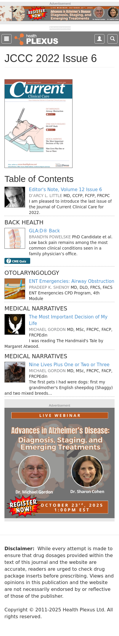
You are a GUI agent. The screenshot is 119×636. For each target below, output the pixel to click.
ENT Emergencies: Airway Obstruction (71, 281)
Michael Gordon (47, 329)
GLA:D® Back (44, 231)
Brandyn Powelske (50, 237)
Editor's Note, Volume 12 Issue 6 (65, 189)
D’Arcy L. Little (45, 196)
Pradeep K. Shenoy (49, 287)
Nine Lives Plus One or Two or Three (69, 364)
